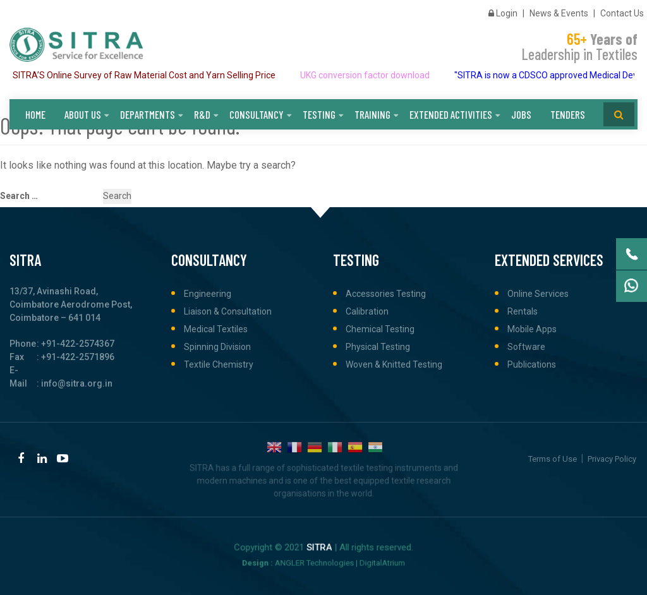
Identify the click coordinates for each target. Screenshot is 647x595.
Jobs (521, 114)
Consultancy (256, 114)
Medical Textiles (216, 329)
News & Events (558, 13)
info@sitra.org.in (76, 383)
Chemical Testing (380, 329)
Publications (531, 364)
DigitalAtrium (363, 561)
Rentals (522, 311)
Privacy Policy (612, 459)
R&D (202, 114)
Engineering (207, 294)
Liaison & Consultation (228, 311)
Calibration (367, 311)
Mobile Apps (532, 329)
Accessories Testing (386, 294)
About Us (82, 114)
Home (35, 114)
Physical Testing (378, 347)
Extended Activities (450, 114)
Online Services (538, 294)
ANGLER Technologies (317, 561)
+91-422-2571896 (77, 357)
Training (372, 114)
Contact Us (622, 13)
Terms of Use (552, 459)
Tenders (567, 114)
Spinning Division (217, 347)
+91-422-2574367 (77, 344)
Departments (147, 114)
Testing (319, 114)
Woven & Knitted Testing (394, 364)
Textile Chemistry (218, 364)
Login (502, 13)
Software (526, 347)
